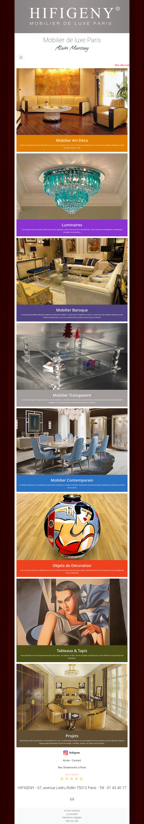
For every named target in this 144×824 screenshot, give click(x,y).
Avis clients (72, 776)
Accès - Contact (72, 760)
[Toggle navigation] (20, 57)
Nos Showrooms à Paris (72, 767)
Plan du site (72, 820)
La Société (72, 814)
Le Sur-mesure (72, 810)
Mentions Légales (72, 817)
